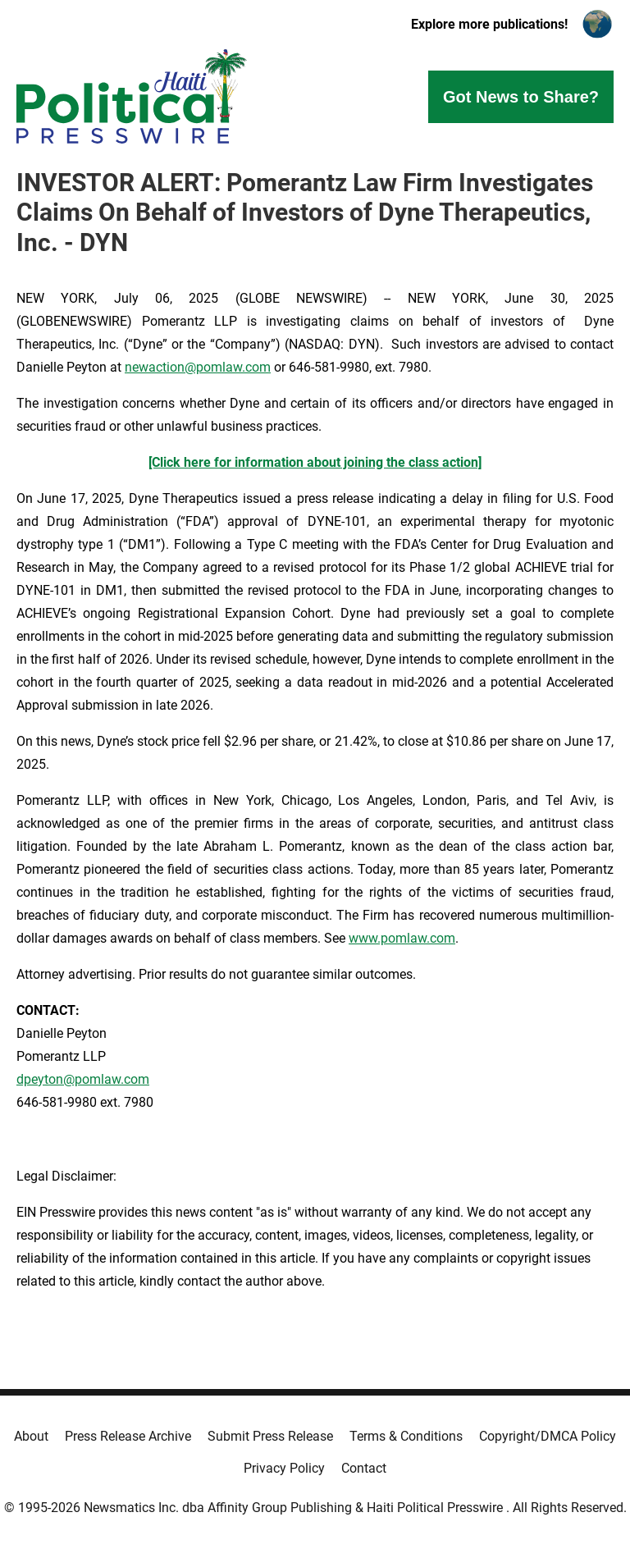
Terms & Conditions (406, 1436)
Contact (363, 1468)
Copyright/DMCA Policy (547, 1436)
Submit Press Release (270, 1436)
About (31, 1436)
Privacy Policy (284, 1468)
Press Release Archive (128, 1436)
